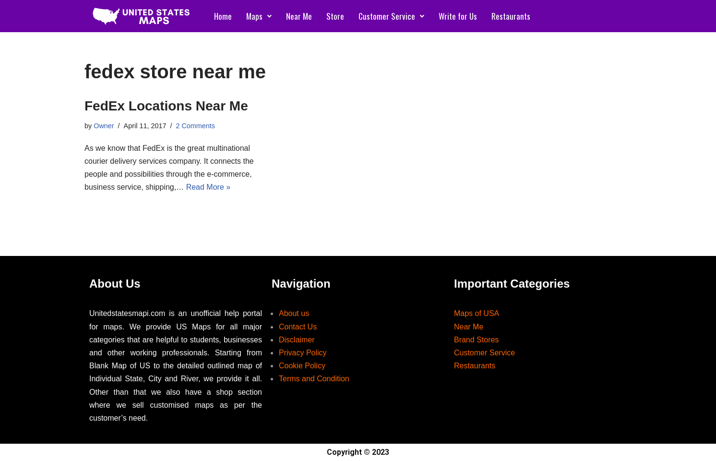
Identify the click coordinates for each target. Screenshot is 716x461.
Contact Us (298, 327)
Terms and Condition (314, 379)
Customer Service (391, 16)
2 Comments (195, 126)
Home (223, 16)
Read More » (208, 187)
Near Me (299, 16)
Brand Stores (476, 340)
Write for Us (458, 16)
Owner (104, 126)
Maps (259, 16)
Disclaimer (297, 340)
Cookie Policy (302, 366)
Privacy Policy (303, 353)
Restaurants (510, 16)
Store (335, 16)
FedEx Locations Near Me (166, 105)
